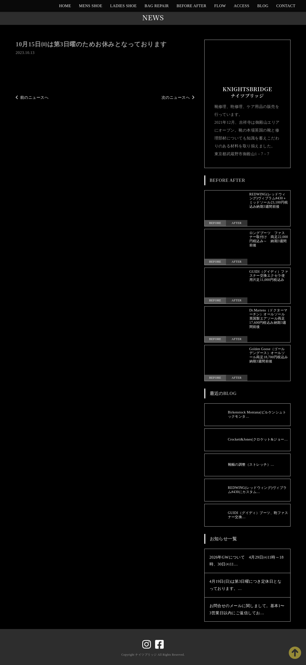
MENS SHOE (90, 6)
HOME (65, 6)
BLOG (262, 6)
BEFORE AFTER (191, 6)
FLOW (220, 6)
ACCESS (241, 6)
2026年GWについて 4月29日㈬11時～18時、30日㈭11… (246, 560)
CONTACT (285, 6)
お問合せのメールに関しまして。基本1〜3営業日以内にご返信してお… (247, 609)
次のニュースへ (177, 97)
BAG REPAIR (157, 6)
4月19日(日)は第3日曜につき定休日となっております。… (245, 585)
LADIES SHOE (123, 6)
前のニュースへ (32, 97)
